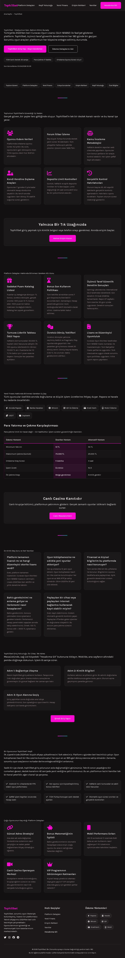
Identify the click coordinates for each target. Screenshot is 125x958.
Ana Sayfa (8, 14)
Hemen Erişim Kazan (62, 238)
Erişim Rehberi (78, 5)
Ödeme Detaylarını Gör (63, 49)
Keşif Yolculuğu (46, 5)
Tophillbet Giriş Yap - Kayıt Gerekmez (25, 49)
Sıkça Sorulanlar (64, 85)
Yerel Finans (62, 5)
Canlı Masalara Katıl (62, 516)
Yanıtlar (93, 5)
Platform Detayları (26, 5)
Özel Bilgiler (113, 85)
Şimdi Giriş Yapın (63, 718)
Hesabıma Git (110, 5)
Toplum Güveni (11, 85)
